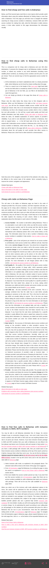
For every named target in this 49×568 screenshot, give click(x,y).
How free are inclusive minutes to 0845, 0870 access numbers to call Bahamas (24, 529)
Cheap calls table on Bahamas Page (36, 114)
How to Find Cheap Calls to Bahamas (33, 470)
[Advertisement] (24, 43)
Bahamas (13, 460)
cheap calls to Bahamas (34, 128)
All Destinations (13, 468)
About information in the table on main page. (14, 189)
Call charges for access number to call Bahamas (15, 192)
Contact (28, 287)
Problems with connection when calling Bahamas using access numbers (22, 391)
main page (34, 86)
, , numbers (29, 455)
